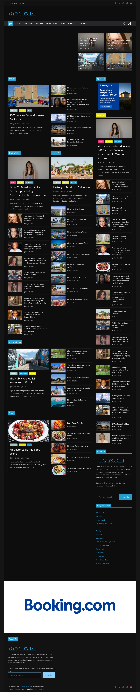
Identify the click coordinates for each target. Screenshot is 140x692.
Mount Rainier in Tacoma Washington (76, 401)
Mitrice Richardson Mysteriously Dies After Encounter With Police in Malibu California (35, 232)
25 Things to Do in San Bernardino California (75, 141)
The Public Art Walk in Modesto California (88, 64)
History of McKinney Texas (77, 232)
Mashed (99, 534)
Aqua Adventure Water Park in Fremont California (78, 389)
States (71, 24)
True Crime (28, 24)
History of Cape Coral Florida (77, 288)
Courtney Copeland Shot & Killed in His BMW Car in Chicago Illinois (33, 314)
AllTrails (99, 516)
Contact (83, 24)
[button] (75, 23)
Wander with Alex (102, 563)
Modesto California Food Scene (25, 451)
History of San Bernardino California (76, 220)
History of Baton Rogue (75, 209)
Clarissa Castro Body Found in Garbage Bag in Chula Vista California (35, 286)
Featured (22, 110)
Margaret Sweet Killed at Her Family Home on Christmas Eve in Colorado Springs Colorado (35, 260)
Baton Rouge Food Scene (76, 423)
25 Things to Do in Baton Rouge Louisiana (78, 117)
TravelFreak (100, 553)
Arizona (12, 182)
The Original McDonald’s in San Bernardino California (78, 366)
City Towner (25, 124)
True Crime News (102, 560)
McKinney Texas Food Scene (77, 446)
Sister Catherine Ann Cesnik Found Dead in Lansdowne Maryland (118, 43)
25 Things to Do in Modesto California (118, 64)
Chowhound (100, 520)
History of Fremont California (77, 243)
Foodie (98, 531)
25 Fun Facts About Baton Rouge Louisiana (79, 129)
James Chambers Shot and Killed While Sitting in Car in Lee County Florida (35, 328)
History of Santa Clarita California (75, 266)
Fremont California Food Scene (78, 457)
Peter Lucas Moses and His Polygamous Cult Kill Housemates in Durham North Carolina (78, 103)
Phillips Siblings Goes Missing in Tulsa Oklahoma (35, 273)
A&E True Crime (102, 513)
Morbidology (100, 538)
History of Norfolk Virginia (76, 277)
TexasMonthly (101, 549)
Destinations (51, 24)
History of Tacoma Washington (78, 254)
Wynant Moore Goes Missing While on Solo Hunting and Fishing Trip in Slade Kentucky (35, 300)
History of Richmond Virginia (77, 300)
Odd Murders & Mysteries (105, 542)
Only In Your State (102, 545)
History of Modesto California (71, 187)
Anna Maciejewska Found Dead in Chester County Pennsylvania (121, 438)
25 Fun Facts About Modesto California (77, 89)
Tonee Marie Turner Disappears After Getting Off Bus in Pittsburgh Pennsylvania (35, 246)
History (39, 24)
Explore (98, 527)
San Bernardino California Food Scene (78, 434)
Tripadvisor (100, 556)
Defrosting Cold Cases (104, 524)
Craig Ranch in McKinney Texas (78, 378)
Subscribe (126, 497)
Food (63, 24)
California (13, 110)
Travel (17, 24)
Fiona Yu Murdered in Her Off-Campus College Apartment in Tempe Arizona (90, 41)
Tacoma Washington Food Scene (79, 468)
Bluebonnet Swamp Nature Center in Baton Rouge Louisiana (77, 353)
